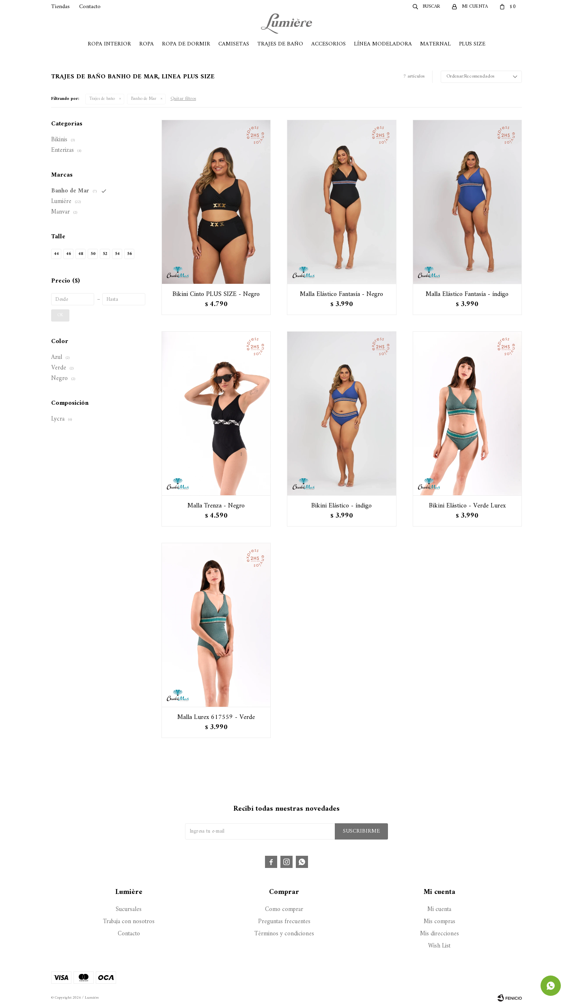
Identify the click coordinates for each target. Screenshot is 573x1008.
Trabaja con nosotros (129, 921)
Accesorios (328, 44)
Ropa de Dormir (186, 44)
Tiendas (60, 7)
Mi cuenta (439, 909)
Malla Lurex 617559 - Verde (216, 717)
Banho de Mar (143, 99)
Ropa (146, 44)
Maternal (435, 44)
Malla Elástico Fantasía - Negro (341, 294)
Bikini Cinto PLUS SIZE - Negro (216, 294)
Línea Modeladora (383, 44)
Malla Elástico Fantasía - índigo (467, 294)
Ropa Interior (109, 44)
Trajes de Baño (280, 44)
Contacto (90, 7)
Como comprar (284, 909)
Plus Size (472, 44)
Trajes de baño (102, 99)
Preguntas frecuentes (284, 921)
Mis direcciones (439, 933)
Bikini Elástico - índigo (341, 506)
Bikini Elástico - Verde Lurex (467, 506)
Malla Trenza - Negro (216, 506)
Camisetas (233, 44)
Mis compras (439, 921)
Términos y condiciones (284, 933)
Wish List (439, 946)
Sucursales (129, 909)
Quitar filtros (183, 99)
